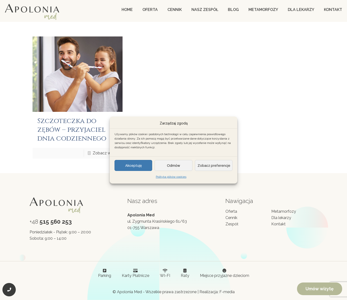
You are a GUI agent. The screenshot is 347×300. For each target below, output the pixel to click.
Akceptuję (133, 166)
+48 (51, 221)
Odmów (173, 166)
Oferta (231, 211)
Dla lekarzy (281, 217)
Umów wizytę (320, 288)
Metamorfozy (283, 211)
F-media (227, 292)
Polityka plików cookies (171, 176)
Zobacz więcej (106, 153)
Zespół (231, 224)
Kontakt (278, 224)
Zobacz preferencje (214, 166)
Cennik (231, 217)
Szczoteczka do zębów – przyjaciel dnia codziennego (71, 129)
